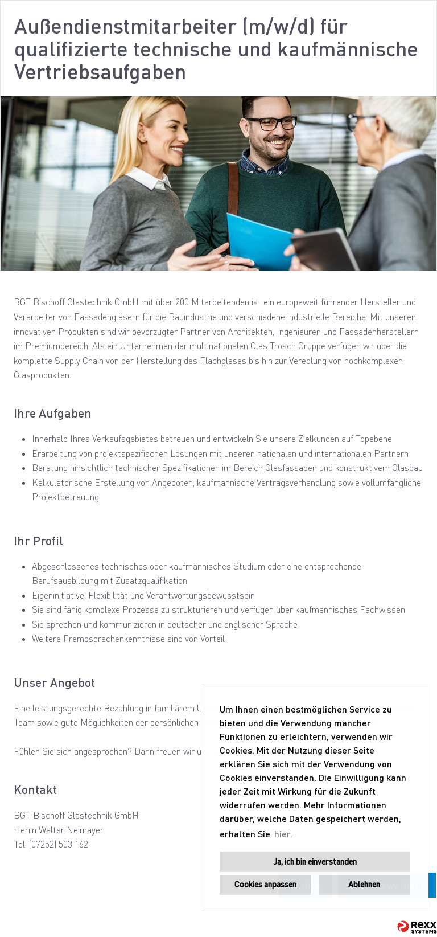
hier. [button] (283, 833)
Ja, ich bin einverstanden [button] (315, 861)
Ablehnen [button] (364, 884)
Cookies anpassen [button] (265, 884)
